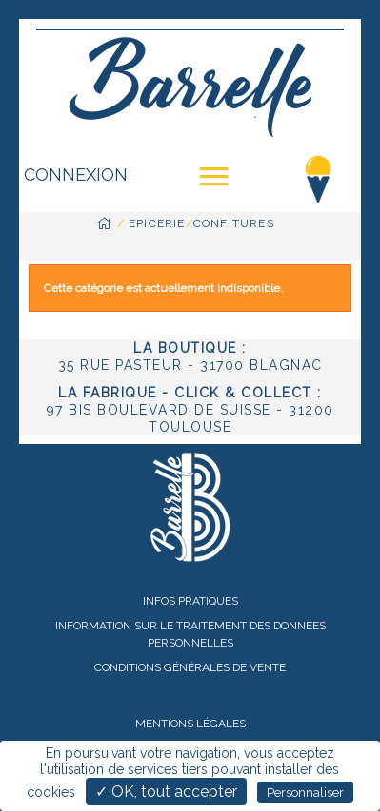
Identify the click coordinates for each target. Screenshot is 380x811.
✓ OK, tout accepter (166, 791)
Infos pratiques (190, 601)
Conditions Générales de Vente (190, 667)
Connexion (76, 174)
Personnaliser (305, 792)
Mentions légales (190, 723)
